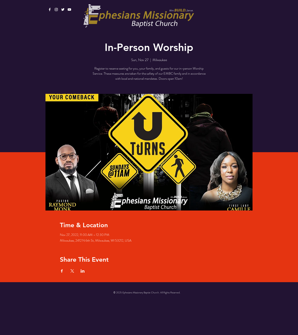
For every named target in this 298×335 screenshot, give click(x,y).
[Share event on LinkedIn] (83, 271)
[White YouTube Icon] (69, 9)
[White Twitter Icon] (63, 9)
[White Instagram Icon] (56, 9)
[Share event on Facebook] (62, 271)
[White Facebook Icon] (50, 9)
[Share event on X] (72, 271)
